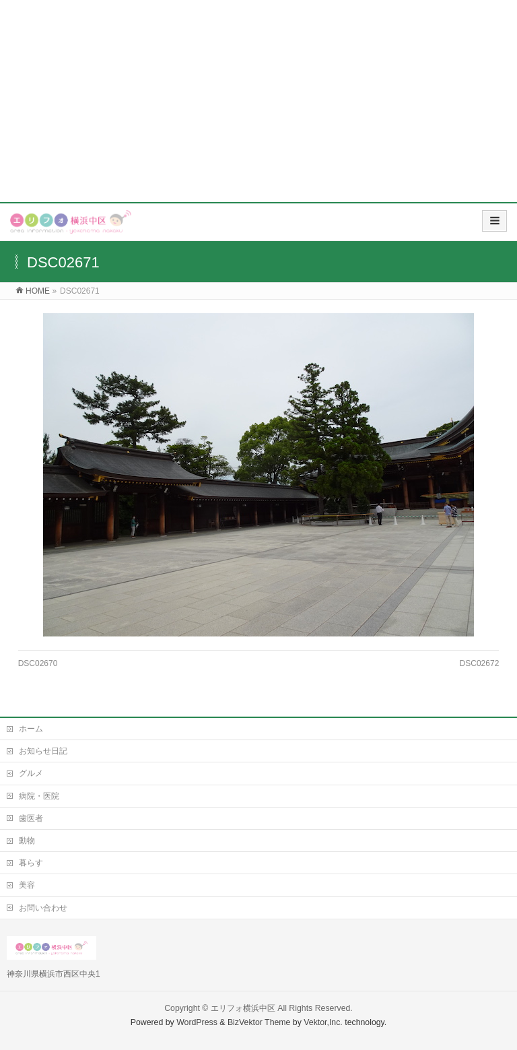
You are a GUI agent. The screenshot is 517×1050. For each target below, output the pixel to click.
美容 (27, 885)
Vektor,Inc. (323, 1022)
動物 (27, 840)
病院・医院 (39, 796)
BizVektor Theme (259, 1022)
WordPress (196, 1022)
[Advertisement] (258, 101)
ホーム (31, 728)
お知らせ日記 (43, 751)
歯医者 (31, 818)
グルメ (31, 773)
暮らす (31, 862)
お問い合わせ (43, 908)
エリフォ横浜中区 (243, 1008)
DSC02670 (38, 663)
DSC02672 (479, 663)
